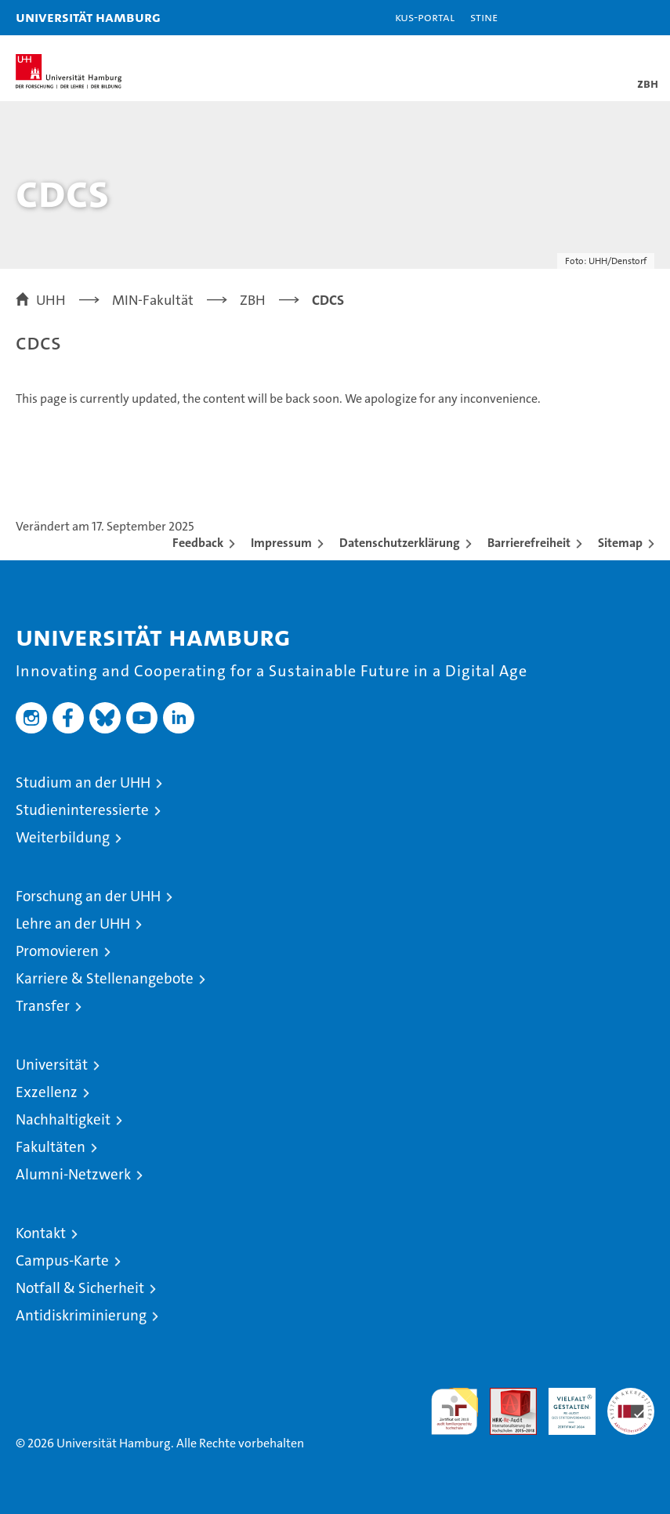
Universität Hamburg (88, 17)
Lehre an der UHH (73, 923)
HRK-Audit (563, 1404)
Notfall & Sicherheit (80, 1288)
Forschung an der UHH (88, 896)
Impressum (281, 542)
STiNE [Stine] (484, 17)
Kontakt (41, 1233)
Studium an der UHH (83, 782)
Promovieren (57, 951)
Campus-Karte (62, 1260)
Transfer (43, 1006)
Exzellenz (47, 1092)
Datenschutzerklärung (399, 542)
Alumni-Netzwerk (73, 1174)
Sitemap (620, 542)
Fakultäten (50, 1147)
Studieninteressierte (82, 810)
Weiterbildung (63, 837)
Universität (52, 1064)
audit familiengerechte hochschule (454, 1411)
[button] (608, 17)
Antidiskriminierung (81, 1315)
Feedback (197, 542)
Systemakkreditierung (630, 1396)
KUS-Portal (425, 17)
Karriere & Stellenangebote (105, 978)
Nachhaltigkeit (63, 1119)
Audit (505, 1396)
